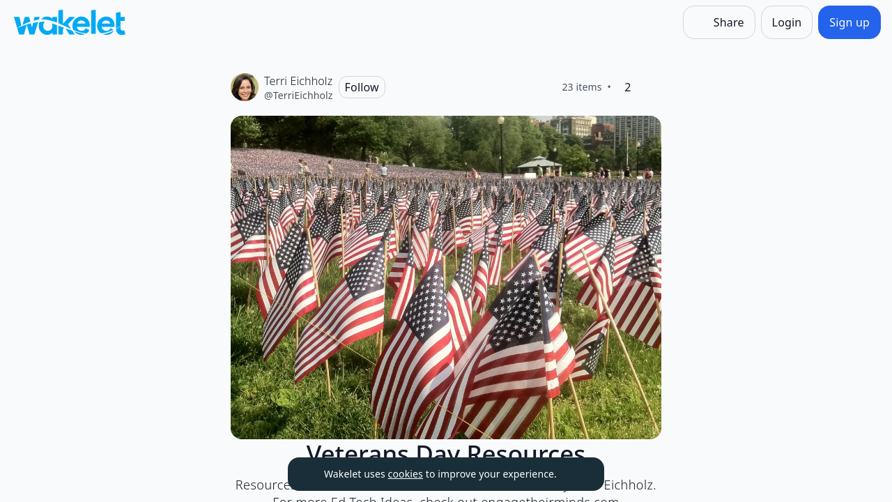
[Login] (787, 22)
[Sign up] (849, 22)
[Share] (719, 22)
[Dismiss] (576, 474)
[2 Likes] (628, 87)
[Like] (650, 87)
